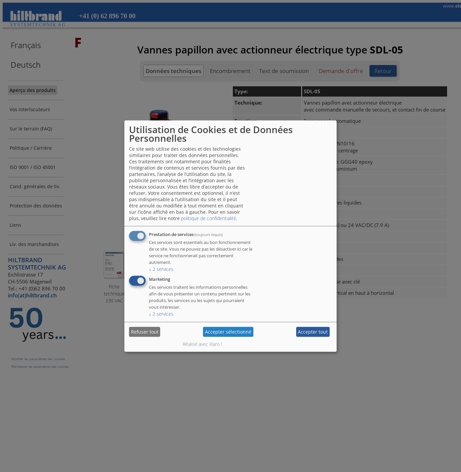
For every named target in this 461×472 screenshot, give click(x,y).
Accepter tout (313, 332)
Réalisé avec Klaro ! (202, 344)
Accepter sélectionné (228, 332)
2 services (161, 269)
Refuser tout (145, 332)
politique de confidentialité (208, 218)
